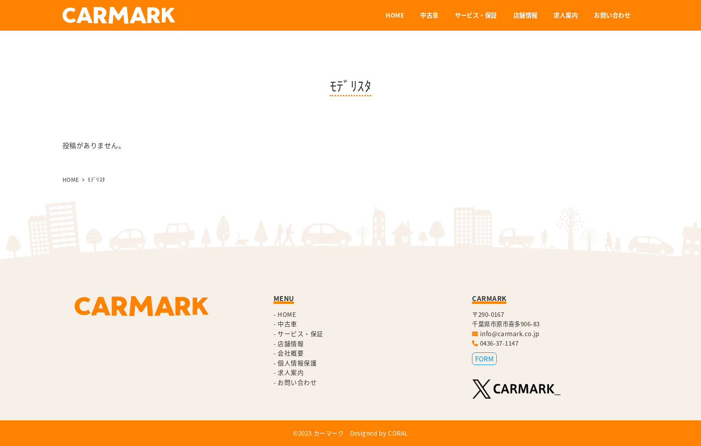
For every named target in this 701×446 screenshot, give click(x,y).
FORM (484, 358)
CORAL (398, 433)
